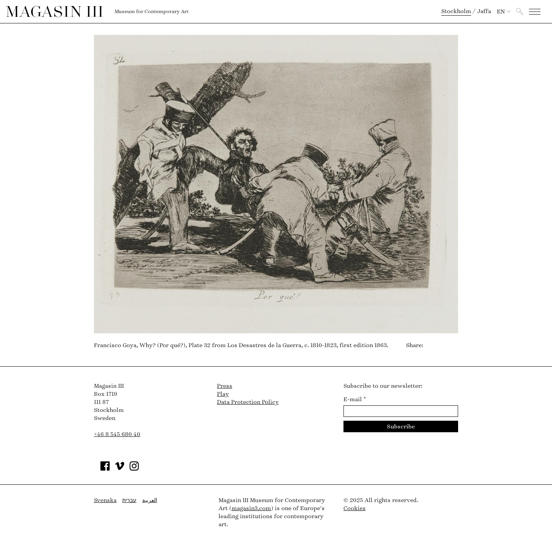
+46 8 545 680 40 (117, 434)
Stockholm (456, 11)
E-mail (354, 399)
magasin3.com (251, 508)
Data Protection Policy (248, 402)
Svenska (105, 500)
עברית (129, 500)
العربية (149, 500)
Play (223, 394)
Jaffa (484, 11)
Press (224, 386)
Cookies (354, 508)
